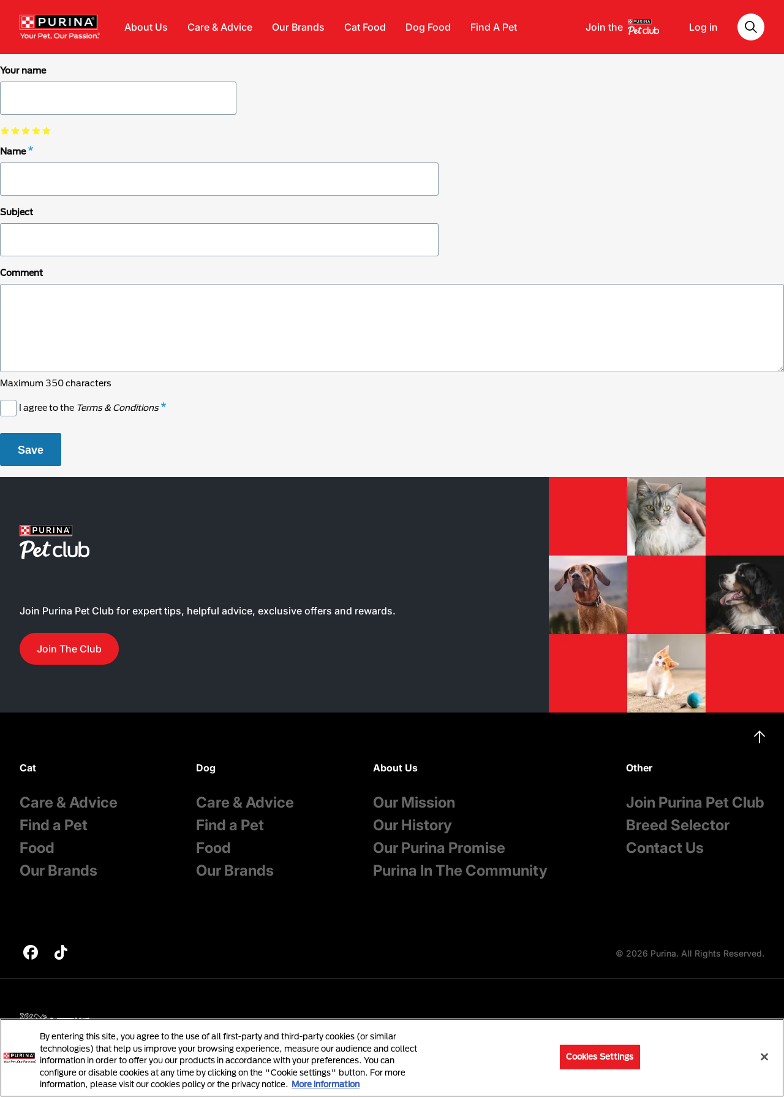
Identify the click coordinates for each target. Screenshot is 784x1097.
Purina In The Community (460, 870)
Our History (412, 825)
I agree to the (89, 407)
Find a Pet (54, 825)
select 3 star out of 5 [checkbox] (26, 130)
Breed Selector (677, 825)
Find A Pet (493, 27)
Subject (16, 212)
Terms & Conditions (117, 407)
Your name (23, 70)
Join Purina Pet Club (695, 802)
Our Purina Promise (439, 848)
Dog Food (428, 27)
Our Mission (414, 802)
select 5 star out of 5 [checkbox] (47, 130)
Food (37, 848)
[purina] (30, 954)
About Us (146, 27)
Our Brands (298, 27)
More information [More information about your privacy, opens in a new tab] (326, 1084)
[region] (392, 1058)
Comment (21, 272)
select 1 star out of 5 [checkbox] (5, 130)
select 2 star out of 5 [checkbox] (15, 130)
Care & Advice (219, 27)
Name (13, 151)
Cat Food (365, 27)
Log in (703, 27)
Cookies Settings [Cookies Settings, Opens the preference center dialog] (600, 1056)
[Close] (764, 1057)
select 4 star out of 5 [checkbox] (36, 130)
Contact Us (665, 848)
